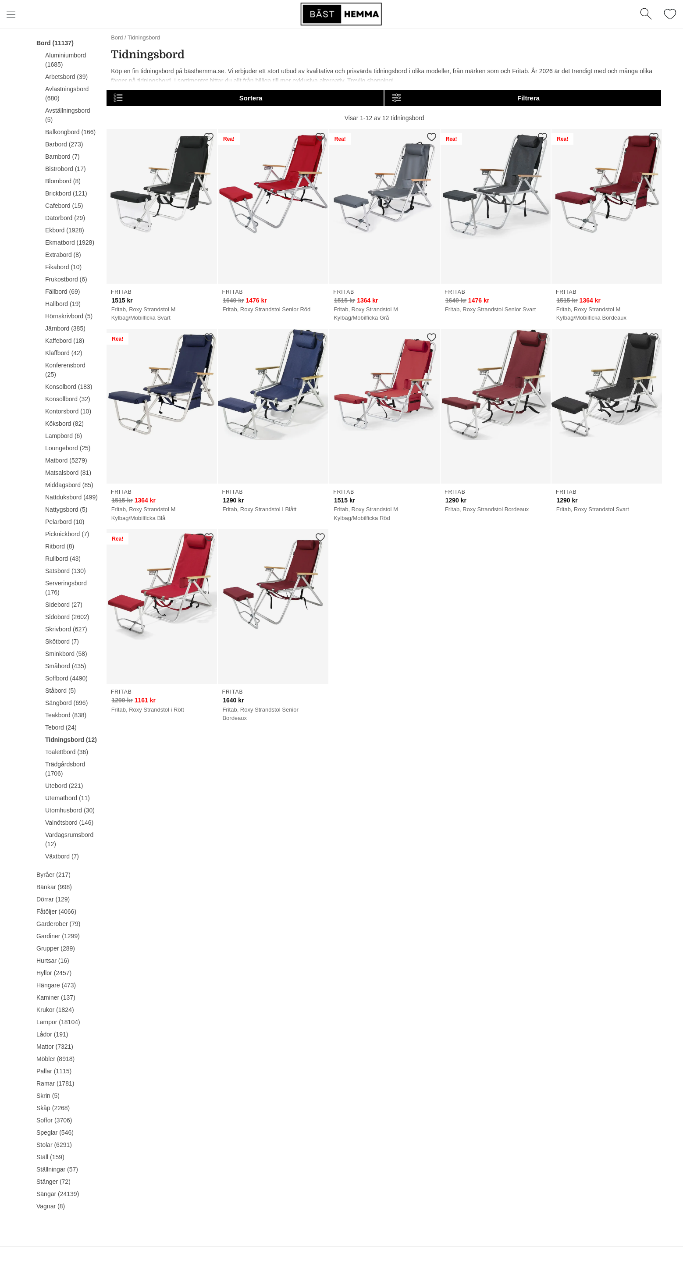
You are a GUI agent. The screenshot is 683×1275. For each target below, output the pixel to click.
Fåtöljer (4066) (56, 911)
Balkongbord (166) (70, 131)
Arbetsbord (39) (66, 76)
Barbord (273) (64, 144)
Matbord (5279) (66, 460)
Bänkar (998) (54, 886)
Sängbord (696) (66, 702)
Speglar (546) (55, 1132)
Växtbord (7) (62, 856)
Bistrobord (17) (65, 168)
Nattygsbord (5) (66, 509)
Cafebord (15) (64, 205)
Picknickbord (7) (67, 534)
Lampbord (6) (63, 435)
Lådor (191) (52, 1034)
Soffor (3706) (54, 1120)
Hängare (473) (56, 985)
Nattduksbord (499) (71, 497)
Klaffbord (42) (63, 352)
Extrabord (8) (63, 254)
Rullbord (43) (63, 558)
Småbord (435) (65, 666)
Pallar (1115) (53, 1071)
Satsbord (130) (65, 570)
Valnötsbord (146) (69, 822)
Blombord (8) (63, 181)
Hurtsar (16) (52, 960)
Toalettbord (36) (66, 751)
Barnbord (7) (62, 156)
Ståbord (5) (60, 690)
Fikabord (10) (63, 267)
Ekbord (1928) (64, 230)
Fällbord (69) (62, 291)
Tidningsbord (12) (71, 739)
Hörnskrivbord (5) (68, 316)
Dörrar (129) (53, 899)
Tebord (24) (61, 727)
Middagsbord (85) (69, 484)
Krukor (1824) (55, 1009)
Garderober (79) (58, 923)
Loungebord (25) (68, 448)
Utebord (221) (64, 785)
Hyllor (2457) (53, 972)
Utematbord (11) (67, 797)
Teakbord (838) (65, 715)
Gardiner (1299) (58, 936)
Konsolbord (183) (68, 386)
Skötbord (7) (62, 641)
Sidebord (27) (63, 604)
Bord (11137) (55, 42)
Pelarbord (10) (65, 521)
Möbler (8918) (55, 1058)
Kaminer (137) (55, 997)
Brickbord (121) (66, 193)
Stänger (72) (53, 1181)
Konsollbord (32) (67, 398)
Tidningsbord (144, 37)
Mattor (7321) (54, 1046)
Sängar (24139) (57, 1193)
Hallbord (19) (63, 303)
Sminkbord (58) (66, 653)
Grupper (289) (55, 948)
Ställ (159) (50, 1157)
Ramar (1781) (55, 1083)
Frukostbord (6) (66, 279)
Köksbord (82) (64, 423)
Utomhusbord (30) (70, 810)
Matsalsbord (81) (68, 472)
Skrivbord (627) (66, 629)
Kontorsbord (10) (68, 411)
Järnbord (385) (65, 328)
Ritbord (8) (59, 546)
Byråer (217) (53, 874)
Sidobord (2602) (67, 616)
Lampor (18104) (58, 1022)
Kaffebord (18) (64, 340)
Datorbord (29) (65, 217)
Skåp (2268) (53, 1107)
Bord (117, 37)
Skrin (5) (48, 1095)
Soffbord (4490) (66, 678)
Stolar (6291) (54, 1144)
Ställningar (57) (57, 1169)
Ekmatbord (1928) (69, 242)
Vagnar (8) (50, 1206)
